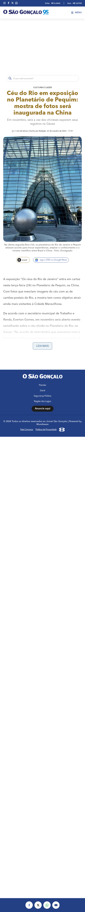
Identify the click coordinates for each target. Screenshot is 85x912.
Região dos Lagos (42, 401)
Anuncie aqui (42, 408)
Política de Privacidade (46, 430)
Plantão (42, 385)
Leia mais (42, 346)
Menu (76, 12)
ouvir (22, 260)
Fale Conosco (26, 430)
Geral (42, 391)
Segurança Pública (42, 396)
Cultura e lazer (42, 87)
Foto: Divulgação (63, 251)
